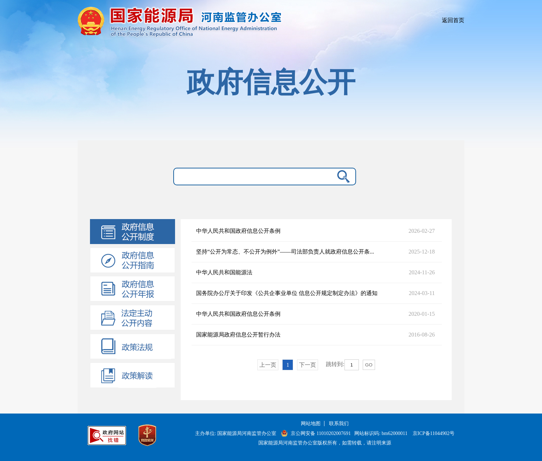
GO (369, 364)
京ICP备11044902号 (433, 433)
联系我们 (339, 423)
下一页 (307, 365)
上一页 (267, 365)
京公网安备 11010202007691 (321, 433)
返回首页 (453, 20)
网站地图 (311, 423)
